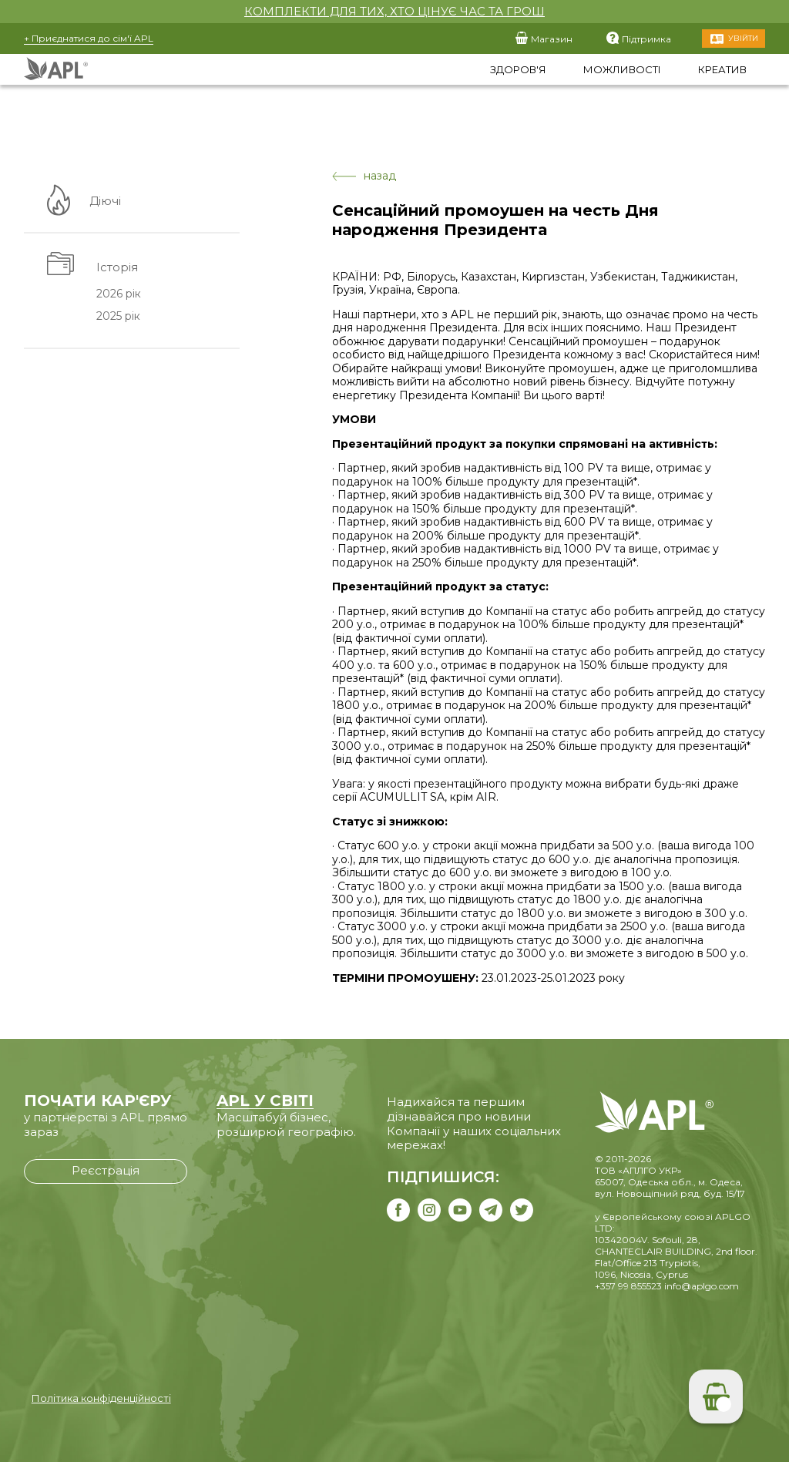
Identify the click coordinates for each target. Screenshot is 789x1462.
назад (364, 176)
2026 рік (118, 294)
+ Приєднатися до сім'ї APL (88, 38)
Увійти (743, 38)
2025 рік (117, 317)
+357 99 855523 (628, 1286)
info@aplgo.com (701, 1286)
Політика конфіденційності (101, 1398)
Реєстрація (105, 1170)
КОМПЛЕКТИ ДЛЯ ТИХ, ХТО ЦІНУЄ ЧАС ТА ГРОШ (394, 11)
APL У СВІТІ (265, 1100)
